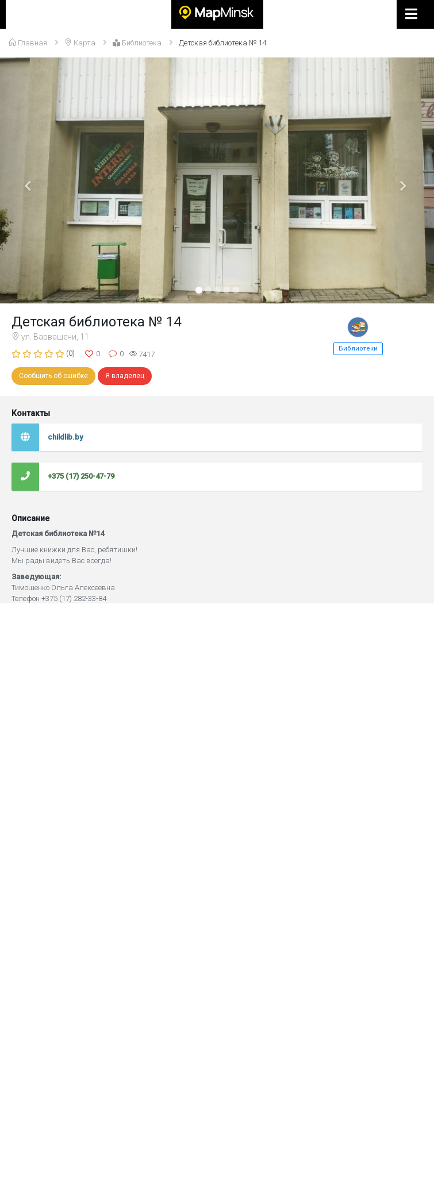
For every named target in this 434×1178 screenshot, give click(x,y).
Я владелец (124, 376)
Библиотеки (358, 348)
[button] (32, 180)
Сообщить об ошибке (53, 376)
